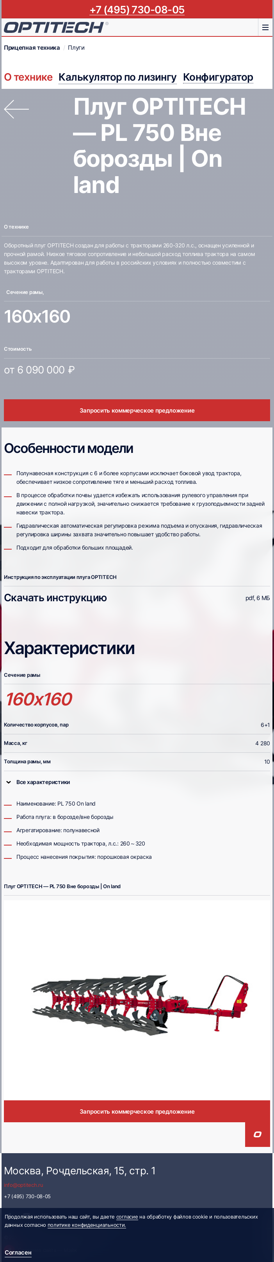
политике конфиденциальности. (87, 1225)
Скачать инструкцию (55, 597)
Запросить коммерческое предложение (137, 410)
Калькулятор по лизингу (117, 77)
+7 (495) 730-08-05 (137, 9)
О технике (28, 77)
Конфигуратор (218, 77)
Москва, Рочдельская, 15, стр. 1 (80, 1171)
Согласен (18, 1252)
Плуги (76, 47)
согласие (127, 1216)
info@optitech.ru (23, 1185)
